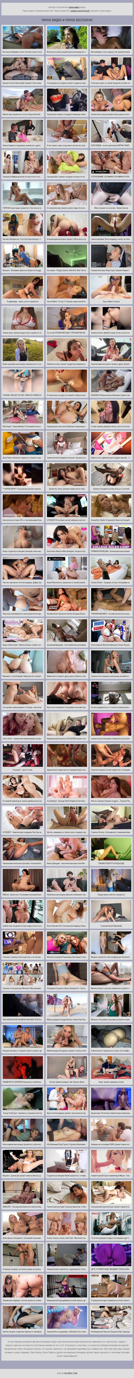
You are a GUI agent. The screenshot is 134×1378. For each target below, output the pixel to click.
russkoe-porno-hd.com (80, 11)
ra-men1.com (70, 1373)
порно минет (74, 7)
